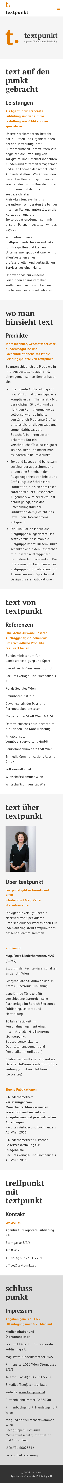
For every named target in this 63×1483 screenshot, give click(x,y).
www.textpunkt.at (32, 1392)
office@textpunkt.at (21, 1265)
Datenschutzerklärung (22, 1455)
